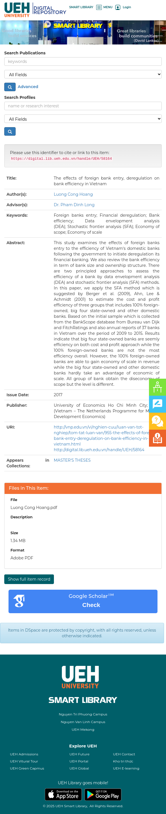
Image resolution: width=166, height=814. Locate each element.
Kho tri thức (123, 761)
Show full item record (29, 579)
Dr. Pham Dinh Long (74, 204)
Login (123, 7)
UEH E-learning (126, 768)
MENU (104, 7)
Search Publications (24, 53)
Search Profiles (19, 97)
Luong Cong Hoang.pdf (33, 507)
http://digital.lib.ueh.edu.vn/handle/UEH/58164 (99, 449)
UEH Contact (124, 754)
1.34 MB (18, 540)
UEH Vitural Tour (24, 761)
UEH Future (80, 754)
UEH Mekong (83, 729)
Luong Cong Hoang (73, 194)
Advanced (27, 86)
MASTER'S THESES (72, 460)
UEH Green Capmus (27, 768)
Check (91, 605)
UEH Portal (79, 761)
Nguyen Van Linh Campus (83, 722)
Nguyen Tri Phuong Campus (83, 714)
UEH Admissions (24, 754)
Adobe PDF (21, 558)
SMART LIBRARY (81, 7)
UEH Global (79, 768)
